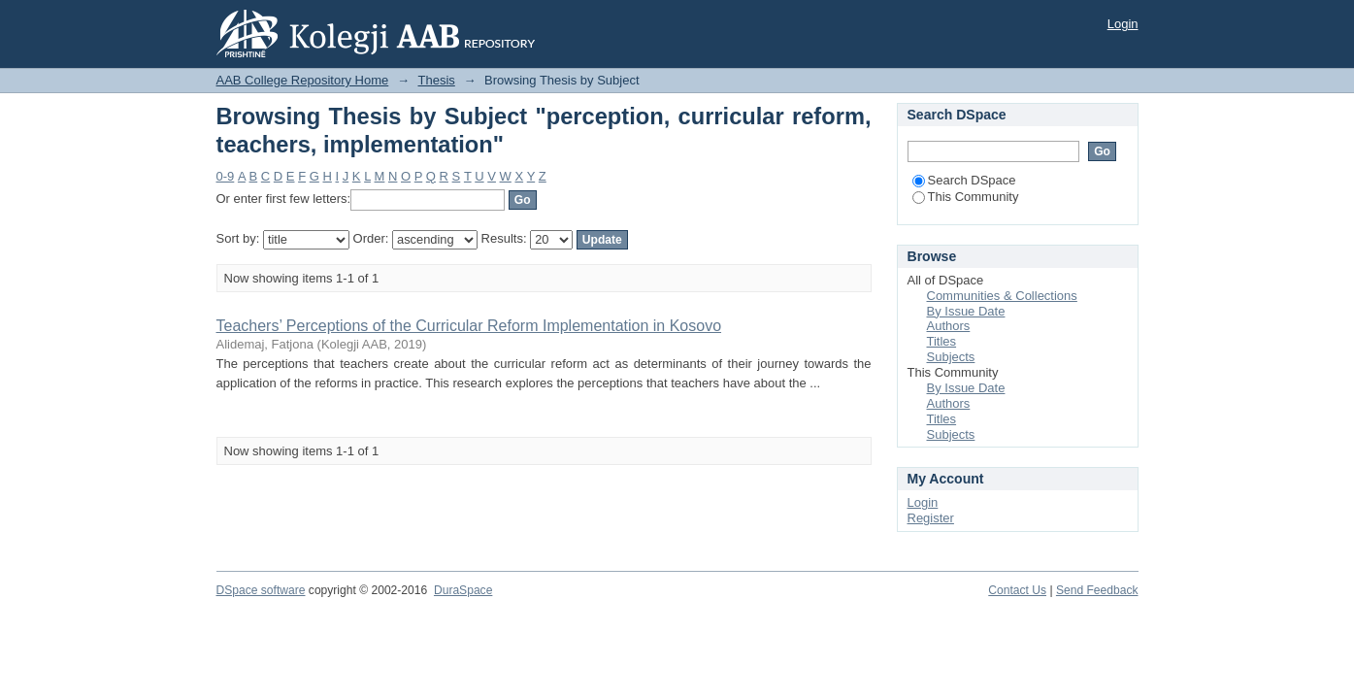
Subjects (951, 357)
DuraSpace (463, 590)
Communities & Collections (1002, 295)
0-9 (225, 176)
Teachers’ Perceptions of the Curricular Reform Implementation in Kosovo (469, 325)
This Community (965, 196)
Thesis (436, 80)
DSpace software (261, 590)
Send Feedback (1097, 590)
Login (1123, 24)
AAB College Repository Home (302, 80)
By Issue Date (966, 311)
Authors (949, 325)
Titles (942, 341)
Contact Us (1017, 590)
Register (931, 518)
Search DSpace (964, 180)
